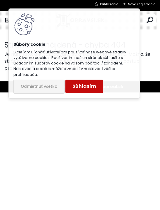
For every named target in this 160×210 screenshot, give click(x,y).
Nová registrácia (142, 4)
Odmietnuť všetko (39, 86)
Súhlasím (84, 86)
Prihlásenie (109, 4)
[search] (150, 20)
